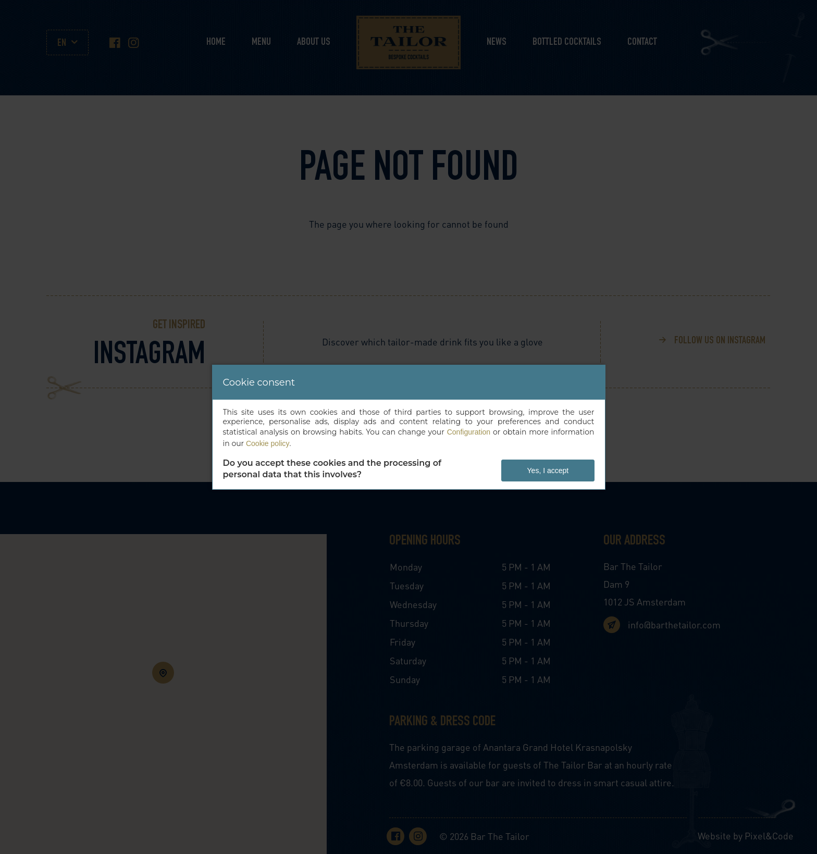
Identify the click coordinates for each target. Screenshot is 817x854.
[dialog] (408, 427)
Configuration (468, 432)
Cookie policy (267, 443)
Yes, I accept (548, 470)
